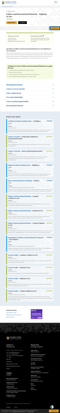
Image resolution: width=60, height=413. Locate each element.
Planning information (15, 28)
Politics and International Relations (19, 196)
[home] (11, 2)
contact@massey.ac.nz (14, 352)
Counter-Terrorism (14, 137)
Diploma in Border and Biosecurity (19, 165)
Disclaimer (8, 407)
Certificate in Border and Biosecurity (20, 121)
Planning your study (11, 312)
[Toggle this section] (30, 85)
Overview (8, 28)
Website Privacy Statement (19, 411)
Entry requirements (30, 28)
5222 (10, 357)
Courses (23, 28)
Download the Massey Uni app (13, 366)
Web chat (8, 359)
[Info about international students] (43, 36)
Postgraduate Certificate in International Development (26, 237)
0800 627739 (15, 354)
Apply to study (11, 22)
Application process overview (13, 314)
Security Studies (13, 255)
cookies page (31, 411)
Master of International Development (20, 181)
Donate (8, 368)
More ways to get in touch (12, 363)
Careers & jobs (48, 28)
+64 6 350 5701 (19, 355)
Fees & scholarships (39, 28)
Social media (9, 361)
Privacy (15, 407)
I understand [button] (54, 411)
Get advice (22, 22)
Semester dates (10, 317)
